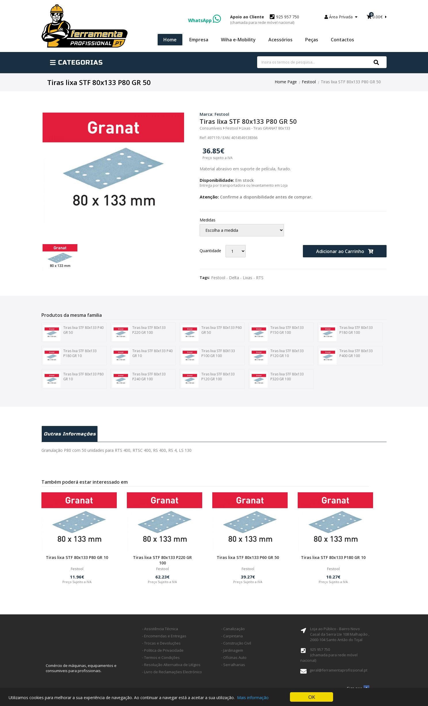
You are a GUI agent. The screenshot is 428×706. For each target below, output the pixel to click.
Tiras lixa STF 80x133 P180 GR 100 (346, 333)
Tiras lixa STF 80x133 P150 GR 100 (277, 333)
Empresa (198, 39)
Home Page (286, 81)
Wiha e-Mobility (238, 39)
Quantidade (210, 250)
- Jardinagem (232, 650)
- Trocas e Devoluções (161, 643)
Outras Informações (70, 434)
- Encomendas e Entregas (164, 636)
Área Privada (341, 17)
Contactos (342, 39)
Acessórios (280, 39)
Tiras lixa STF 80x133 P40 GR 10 (142, 356)
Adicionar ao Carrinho (344, 251)
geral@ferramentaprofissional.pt (338, 670)
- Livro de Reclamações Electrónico (172, 671)
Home (170, 39)
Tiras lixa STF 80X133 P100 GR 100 (208, 356)
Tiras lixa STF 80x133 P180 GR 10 (70, 356)
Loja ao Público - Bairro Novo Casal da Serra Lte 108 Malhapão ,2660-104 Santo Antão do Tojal (339, 634)
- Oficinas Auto (234, 657)
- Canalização (233, 628)
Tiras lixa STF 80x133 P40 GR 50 (73, 333)
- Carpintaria (232, 636)
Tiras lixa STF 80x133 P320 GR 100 (277, 380)
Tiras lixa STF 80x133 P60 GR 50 (211, 333)
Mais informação (253, 698)
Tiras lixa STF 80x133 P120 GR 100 (208, 380)
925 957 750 (264, 19)
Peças (311, 39)
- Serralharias (233, 664)
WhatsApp (204, 20)
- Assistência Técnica (160, 628)
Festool (309, 81)
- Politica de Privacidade (163, 650)
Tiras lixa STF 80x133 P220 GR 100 (139, 333)
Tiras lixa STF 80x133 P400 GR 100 (346, 356)
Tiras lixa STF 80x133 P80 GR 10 (73, 380)
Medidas (207, 220)
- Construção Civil (236, 643)
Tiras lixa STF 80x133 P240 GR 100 (139, 380)
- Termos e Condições (161, 657)
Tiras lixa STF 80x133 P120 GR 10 (277, 356)
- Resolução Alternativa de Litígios (171, 664)
